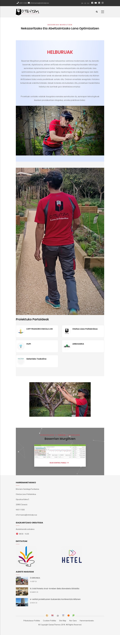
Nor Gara (73, 621)
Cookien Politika (49, 621)
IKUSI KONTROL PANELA (58, 463)
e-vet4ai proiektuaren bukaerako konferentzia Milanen (55, 599)
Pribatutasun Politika (31, 621)
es (85, 3)
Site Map (62, 621)
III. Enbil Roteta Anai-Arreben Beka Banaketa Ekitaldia (54, 588)
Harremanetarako (87, 621)
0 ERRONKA (35, 578)
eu (88, 3)
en (82, 3)
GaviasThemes (55, 625)
